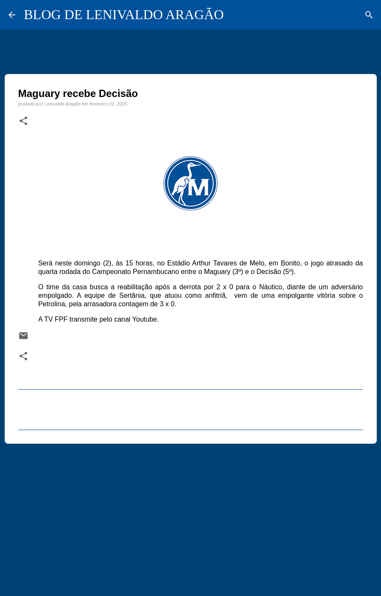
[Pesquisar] (369, 15)
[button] (23, 121)
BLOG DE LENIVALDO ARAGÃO (124, 14)
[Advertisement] (190, 516)
